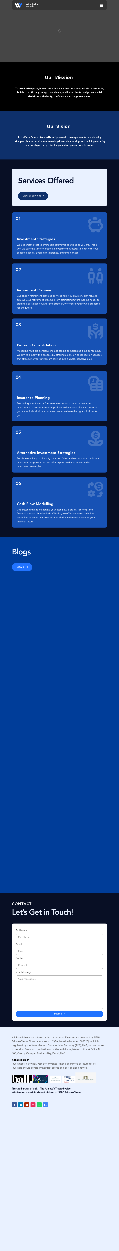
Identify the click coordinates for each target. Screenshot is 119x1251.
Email (59, 948)
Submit (58, 1014)
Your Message (59, 990)
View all (21, 567)
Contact (59, 962)
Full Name (59, 934)
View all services (32, 196)
